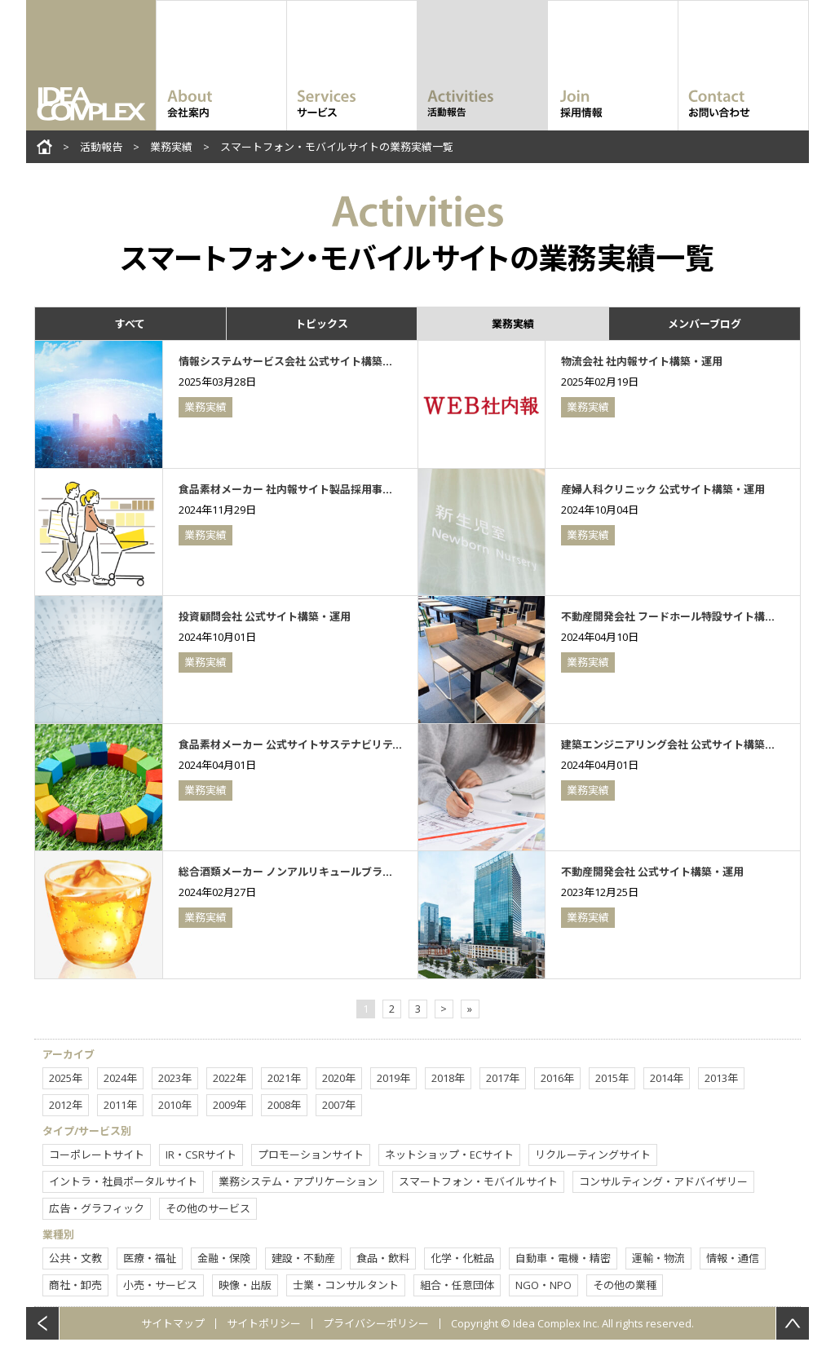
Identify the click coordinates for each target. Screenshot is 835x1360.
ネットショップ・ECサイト (449, 1154)
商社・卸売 (75, 1285)
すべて (130, 323)
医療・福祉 (149, 1258)
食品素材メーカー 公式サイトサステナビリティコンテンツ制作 (328, 744)
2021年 (284, 1078)
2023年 (175, 1078)
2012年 (65, 1104)
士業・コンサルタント (346, 1285)
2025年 (65, 1078)
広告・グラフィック (96, 1208)
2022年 (229, 1078)
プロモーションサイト (311, 1154)
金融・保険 (223, 1258)
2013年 (721, 1078)
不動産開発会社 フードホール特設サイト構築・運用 (684, 616)
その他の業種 (624, 1285)
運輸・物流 (658, 1258)
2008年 (284, 1104)
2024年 (120, 1078)
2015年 (612, 1078)
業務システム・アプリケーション (298, 1181)
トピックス (321, 323)
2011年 (120, 1104)
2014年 (666, 1078)
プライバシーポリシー (376, 1323)
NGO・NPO (543, 1285)
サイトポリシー (264, 1323)
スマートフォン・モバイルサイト (478, 1181)
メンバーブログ (704, 323)
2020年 (339, 1078)
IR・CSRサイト (201, 1154)
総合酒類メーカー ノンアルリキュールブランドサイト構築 (318, 871)
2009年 (229, 1104)
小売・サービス (160, 1285)
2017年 (502, 1078)
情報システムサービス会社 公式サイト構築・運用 (296, 361)
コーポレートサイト (96, 1154)
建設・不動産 (303, 1258)
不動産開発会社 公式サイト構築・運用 (652, 871)
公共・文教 (75, 1258)
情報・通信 (732, 1258)
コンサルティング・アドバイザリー (663, 1181)
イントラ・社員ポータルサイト (123, 1181)
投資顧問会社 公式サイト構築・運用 (265, 616)
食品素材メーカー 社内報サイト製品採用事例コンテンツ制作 (323, 489)
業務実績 (171, 146)
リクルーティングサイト (593, 1154)
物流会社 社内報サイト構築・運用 (641, 361)
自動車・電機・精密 (563, 1258)
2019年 (393, 1078)
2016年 (557, 1078)
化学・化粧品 (462, 1258)
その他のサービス (208, 1208)
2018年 (448, 1078)
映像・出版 (245, 1285)
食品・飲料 (382, 1258)
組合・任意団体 (457, 1285)
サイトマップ (173, 1323)
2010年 (175, 1104)
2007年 (339, 1104)
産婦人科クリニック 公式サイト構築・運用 (663, 489)
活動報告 (101, 146)
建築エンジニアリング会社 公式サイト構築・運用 (679, 744)
